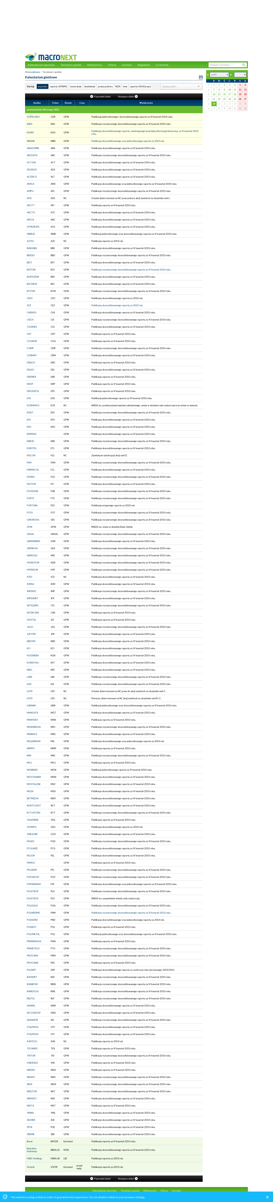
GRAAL (30, 534)
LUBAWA (31, 705)
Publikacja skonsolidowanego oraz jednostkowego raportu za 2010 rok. (128, 141)
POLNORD (32, 919)
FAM (29, 462)
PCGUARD (32, 848)
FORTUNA (32, 505)
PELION (31, 855)
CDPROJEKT (33, 116)
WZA (117, 86)
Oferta (112, 64)
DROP (30, 384)
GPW (29, 526)
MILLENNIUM (33, 741)
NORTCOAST (34, 805)
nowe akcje (75, 86)
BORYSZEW (33, 276)
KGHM (30, 132)
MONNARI (32, 769)
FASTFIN (31, 484)
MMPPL (31, 748)
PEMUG (31, 862)
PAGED (30, 841)
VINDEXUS (32, 1062)
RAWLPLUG (33, 991)
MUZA (30, 791)
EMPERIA (31, 434)
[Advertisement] (136, 27)
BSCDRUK (32, 284)
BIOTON (31, 269)
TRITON (31, 1055)
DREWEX (31, 376)
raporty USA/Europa (140, 86)
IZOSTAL (31, 619)
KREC (29, 669)
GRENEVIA (32, 548)
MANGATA (32, 712)
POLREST (32, 927)
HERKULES (32, 555)
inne (125, 86)
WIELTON (32, 1091)
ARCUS (30, 219)
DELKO (30, 369)
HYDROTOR (33, 562)
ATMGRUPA (33, 226)
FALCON (31, 455)
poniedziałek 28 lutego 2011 (43, 109)
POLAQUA (32, 905)
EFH (29, 419)
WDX (29, 1084)
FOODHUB (32, 491)
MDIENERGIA (34, 727)
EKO (29, 426)
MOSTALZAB (33, 784)
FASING (31, 476)
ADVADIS (32, 169)
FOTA (30, 512)
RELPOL (31, 998)
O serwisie (162, 64)
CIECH (30, 319)
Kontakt (127, 64)
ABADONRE (33, 148)
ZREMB (30, 1134)
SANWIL (31, 1005)
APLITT (31, 205)
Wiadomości (94, 64)
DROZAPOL (33, 391)
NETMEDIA (32, 798)
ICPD (29, 576)
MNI (29, 755)
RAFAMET (32, 977)
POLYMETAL (33, 934)
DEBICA (31, 362)
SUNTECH (32, 1041)
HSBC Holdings (34, 1158)
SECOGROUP (34, 1012)
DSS (29, 398)
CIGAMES (32, 326)
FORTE (30, 498)
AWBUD (31, 233)
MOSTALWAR (34, 777)
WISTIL (30, 1105)
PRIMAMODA (34, 941)
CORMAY (32, 355)
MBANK (31, 141)
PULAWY (31, 969)
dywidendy (89, 86)
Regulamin (144, 64)
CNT (29, 334)
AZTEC (30, 241)
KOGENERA (33, 655)
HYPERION (32, 569)
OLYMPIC (32, 827)
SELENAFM (32, 1019)
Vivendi (30, 1167)
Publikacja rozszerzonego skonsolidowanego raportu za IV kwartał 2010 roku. (131, 269)
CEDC (30, 298)
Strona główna (32, 72)
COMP (30, 348)
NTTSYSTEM (33, 812)
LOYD (30, 691)
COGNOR (32, 341)
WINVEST (32, 1098)
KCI (28, 648)
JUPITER (31, 634)
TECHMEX (32, 1048)
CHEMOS (31, 312)
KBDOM (31, 641)
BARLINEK (32, 248)
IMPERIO (31, 591)
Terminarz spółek (70, 64)
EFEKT (30, 412)
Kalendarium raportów (41, 64)
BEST (29, 262)
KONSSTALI (33, 662)
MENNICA (32, 734)
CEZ (29, 305)
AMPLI (30, 191)
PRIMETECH (33, 948)
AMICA (30, 183)
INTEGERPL (33, 605)
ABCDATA (32, 155)
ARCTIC (31, 212)
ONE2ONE (32, 834)
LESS (29, 684)
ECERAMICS (33, 405)
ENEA (29, 124)
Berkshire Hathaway (32, 1150)
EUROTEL (32, 448)
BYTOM (31, 291)
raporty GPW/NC (59, 86)
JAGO (30, 626)
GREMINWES (33, 541)
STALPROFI (33, 1034)
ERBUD (30, 441)
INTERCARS (33, 612)
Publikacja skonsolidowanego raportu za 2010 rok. (117, 305)
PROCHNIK (32, 962)
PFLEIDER (32, 869)
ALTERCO (32, 176)
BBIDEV (31, 255)
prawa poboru (105, 86)
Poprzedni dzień (100, 96)
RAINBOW (32, 984)
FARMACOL (33, 469)
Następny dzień (128, 96)
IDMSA (30, 584)
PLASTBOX (32, 891)
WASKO (31, 1077)
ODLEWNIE (32, 819)
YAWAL (30, 1112)
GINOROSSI (33, 519)
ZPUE (29, 1127)
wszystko (42, 86)
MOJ (29, 762)
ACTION (31, 162)
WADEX (31, 1070)
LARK (29, 677)
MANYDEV (32, 719)
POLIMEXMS (33, 912)
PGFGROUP (33, 877)
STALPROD (32, 1027)
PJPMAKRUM (34, 884)
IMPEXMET (32, 598)
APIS (29, 198)
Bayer (30, 1141)
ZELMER (31, 1120)
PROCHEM (32, 955)
